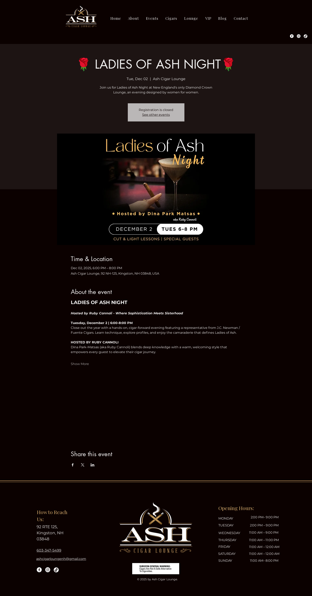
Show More (80, 364)
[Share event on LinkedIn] (92, 464)
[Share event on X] (83, 464)
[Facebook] (292, 36)
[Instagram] (298, 36)
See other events (156, 115)
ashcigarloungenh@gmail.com (61, 559)
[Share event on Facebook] (73, 464)
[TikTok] (305, 36)
